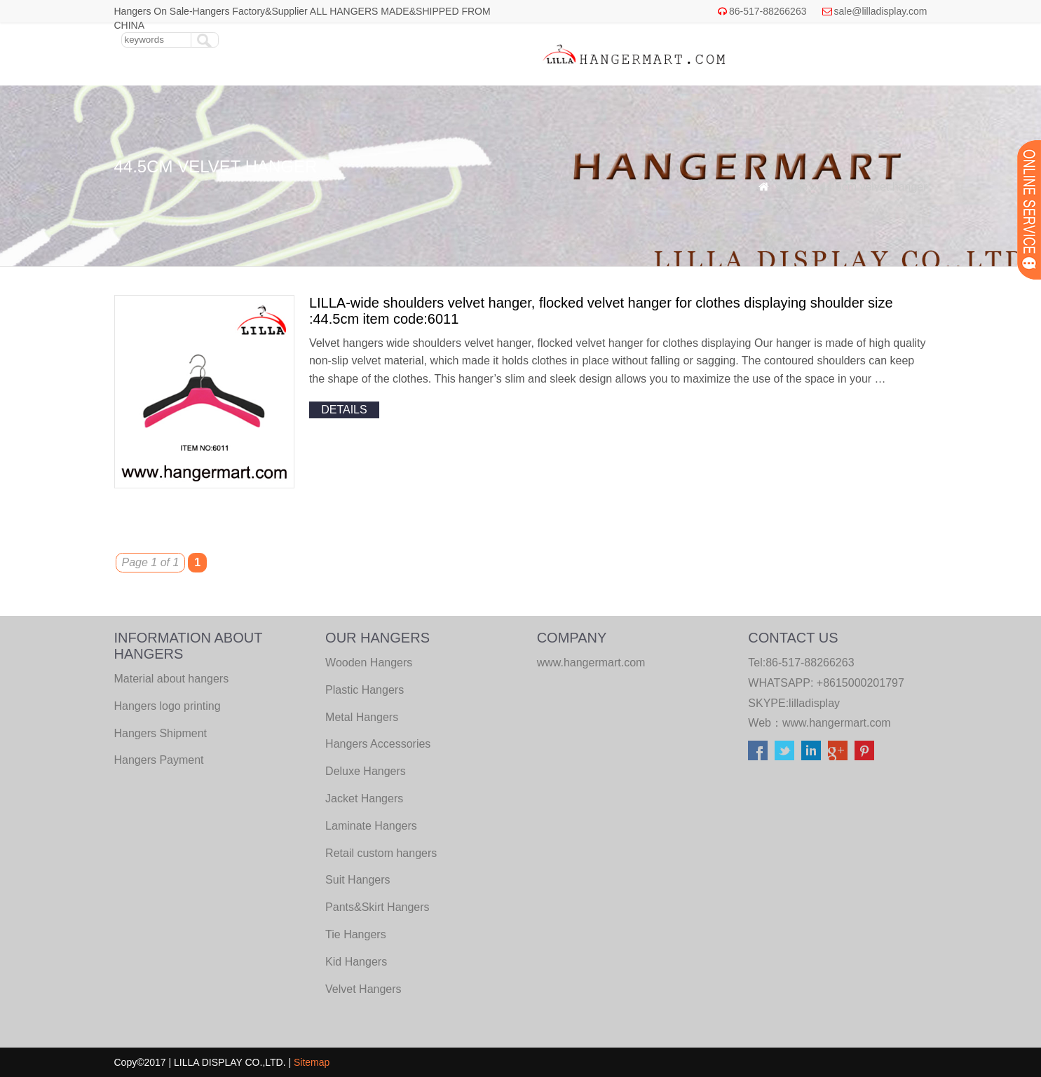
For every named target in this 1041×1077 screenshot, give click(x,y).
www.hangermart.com (836, 723)
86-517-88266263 (768, 11)
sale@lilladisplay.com (880, 11)
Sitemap (311, 1062)
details (344, 410)
